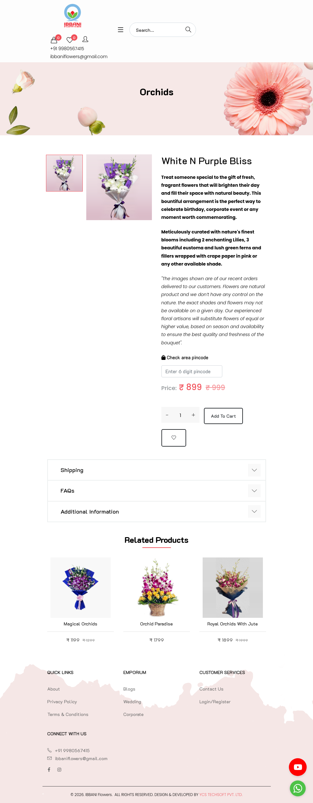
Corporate (133, 714)
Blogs (129, 689)
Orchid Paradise (156, 624)
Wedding (132, 701)
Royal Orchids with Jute (232, 624)
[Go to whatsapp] (298, 788)
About (53, 689)
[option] (64, 173)
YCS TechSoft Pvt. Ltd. (221, 794)
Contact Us (211, 689)
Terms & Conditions (67, 714)
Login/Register (215, 701)
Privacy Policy (62, 701)
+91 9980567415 (67, 48)
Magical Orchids (80, 624)
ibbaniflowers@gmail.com (79, 56)
